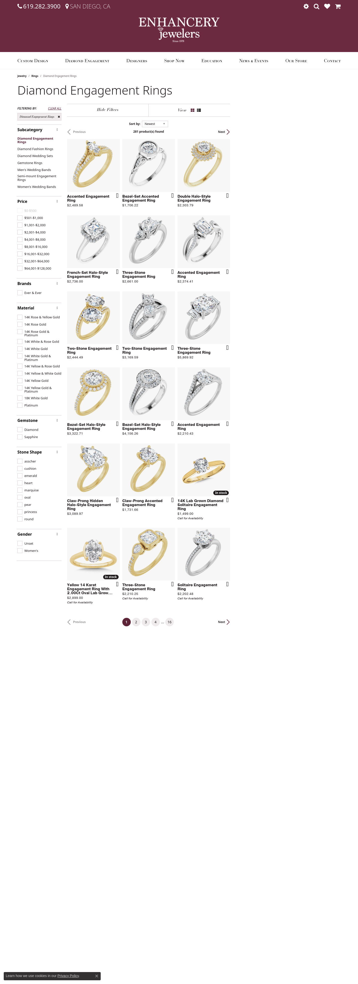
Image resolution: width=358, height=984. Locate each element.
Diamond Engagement (87, 60)
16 (225, 819)
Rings (35, 76)
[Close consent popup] (96, 976)
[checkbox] (30, 218)
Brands (24, 284)
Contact (332, 60)
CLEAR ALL (54, 108)
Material (25, 308)
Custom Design (32, 60)
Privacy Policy (68, 976)
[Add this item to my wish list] (153, 233)
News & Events (253, 60)
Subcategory (29, 130)
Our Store (296, 60)
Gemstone (27, 420)
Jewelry (22, 76)
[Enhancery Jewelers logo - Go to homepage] (179, 29)
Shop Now (174, 60)
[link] (38, 6)
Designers (136, 60)
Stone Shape (29, 452)
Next (332, 132)
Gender (24, 534)
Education (211, 60)
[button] (306, 6)
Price (22, 201)
